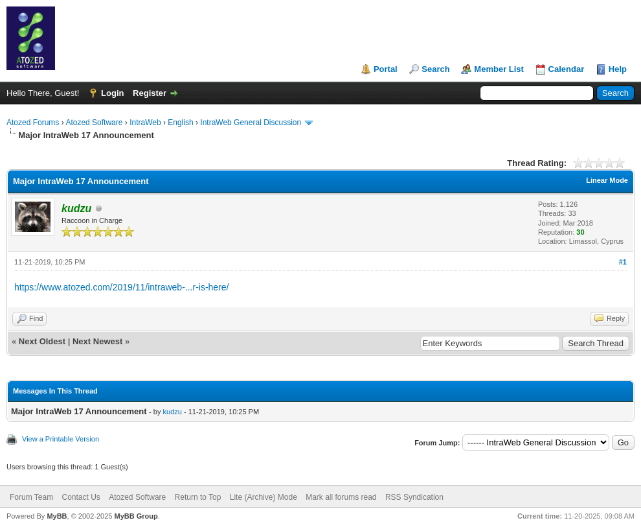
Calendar (566, 69)
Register (149, 93)
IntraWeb (145, 122)
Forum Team (31, 497)
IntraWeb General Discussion (250, 122)
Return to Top (198, 497)
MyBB (57, 516)
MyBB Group (135, 516)
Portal (386, 69)
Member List (499, 69)
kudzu (172, 412)
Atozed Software (93, 122)
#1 (623, 262)
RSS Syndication (414, 497)
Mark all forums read (341, 497)
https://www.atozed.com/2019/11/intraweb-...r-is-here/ (121, 287)
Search (435, 69)
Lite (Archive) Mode (263, 497)
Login (112, 93)
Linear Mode (607, 180)
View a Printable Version (60, 439)
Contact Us (81, 497)
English (180, 122)
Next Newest (97, 341)
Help (618, 69)
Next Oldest (42, 341)
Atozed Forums (32, 122)
